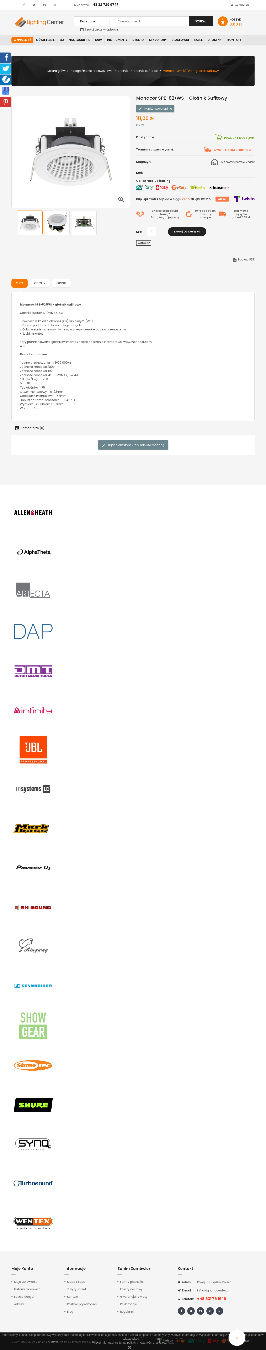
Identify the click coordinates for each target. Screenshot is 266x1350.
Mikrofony (160, 40)
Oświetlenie (45, 40)
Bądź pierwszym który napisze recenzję (133, 445)
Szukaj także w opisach (99, 29)
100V (99, 40)
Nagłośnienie (80, 40)
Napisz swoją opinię (155, 109)
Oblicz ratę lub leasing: (153, 181)
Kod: (139, 173)
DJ (62, 40)
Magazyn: (143, 162)
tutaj (170, 1342)
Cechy (40, 283)
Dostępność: (146, 137)
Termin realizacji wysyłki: (155, 150)
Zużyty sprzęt (76, 1289)
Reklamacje (128, 1304)
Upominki (218, 40)
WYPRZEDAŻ (22, 40)
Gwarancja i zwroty (134, 1297)
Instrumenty (119, 40)
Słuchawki (183, 40)
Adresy (19, 1304)
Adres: (184, 1282)
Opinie (61, 283)
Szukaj (201, 21)
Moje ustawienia (25, 1282)
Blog (70, 1312)
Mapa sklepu (76, 1282)
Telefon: (186, 1299)
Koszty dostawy (131, 1289)
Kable (201, 40)
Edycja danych (24, 1297)
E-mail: (185, 1291)
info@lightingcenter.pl (213, 1291)
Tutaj (154, 217)
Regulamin (127, 1312)
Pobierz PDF (243, 260)
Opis (19, 283)
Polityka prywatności (82, 1304)
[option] (30, 222)
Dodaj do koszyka (187, 232)
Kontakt (239, 40)
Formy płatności (132, 1282)
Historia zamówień (27, 1289)
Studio (140, 40)
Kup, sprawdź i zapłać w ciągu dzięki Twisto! (174, 199)
